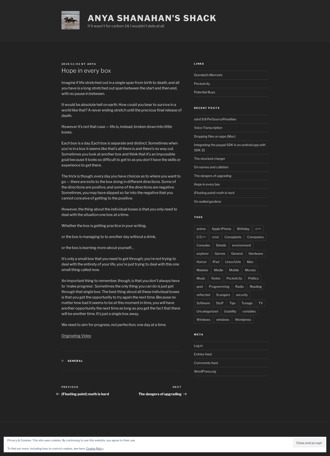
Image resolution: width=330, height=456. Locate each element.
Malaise (202, 270)
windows (222, 319)
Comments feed (206, 363)
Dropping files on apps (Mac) (215, 136)
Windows (203, 319)
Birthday (243, 229)
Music (201, 278)
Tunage (246, 303)
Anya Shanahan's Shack (152, 18)
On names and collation (211, 167)
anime (201, 229)
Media (218, 270)
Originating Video (76, 336)
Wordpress (243, 319)
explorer (203, 253)
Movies (250, 270)
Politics (253, 278)
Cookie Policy (94, 448)
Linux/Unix (233, 262)
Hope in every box (207, 184)
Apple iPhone (221, 229)
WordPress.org (205, 371)
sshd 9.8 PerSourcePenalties (215, 119)
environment (241, 245)
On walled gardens (207, 201)
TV (260, 303)
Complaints (233, 237)
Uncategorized (207, 311)
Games (220, 253)
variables (249, 311)
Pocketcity (202, 84)
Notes (215, 278)
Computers (255, 237)
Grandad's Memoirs (208, 75)
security (242, 295)
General (75, 360)
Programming (219, 286)
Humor (202, 262)
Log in (198, 346)
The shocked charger (209, 158)
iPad (216, 262)
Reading (256, 286)
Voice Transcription (208, 128)
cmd (215, 237)
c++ (258, 229)
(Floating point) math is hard (214, 193)
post (200, 286)
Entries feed (203, 354)
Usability (230, 311)
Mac (250, 262)
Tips (232, 303)
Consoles (203, 245)
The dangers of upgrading (212, 176)
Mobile (234, 270)
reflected (203, 295)
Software (203, 303)
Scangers (223, 295)
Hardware (256, 253)
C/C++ (201, 237)
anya (92, 64)
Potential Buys (204, 92)
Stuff (219, 303)
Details (221, 245)
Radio (239, 286)
